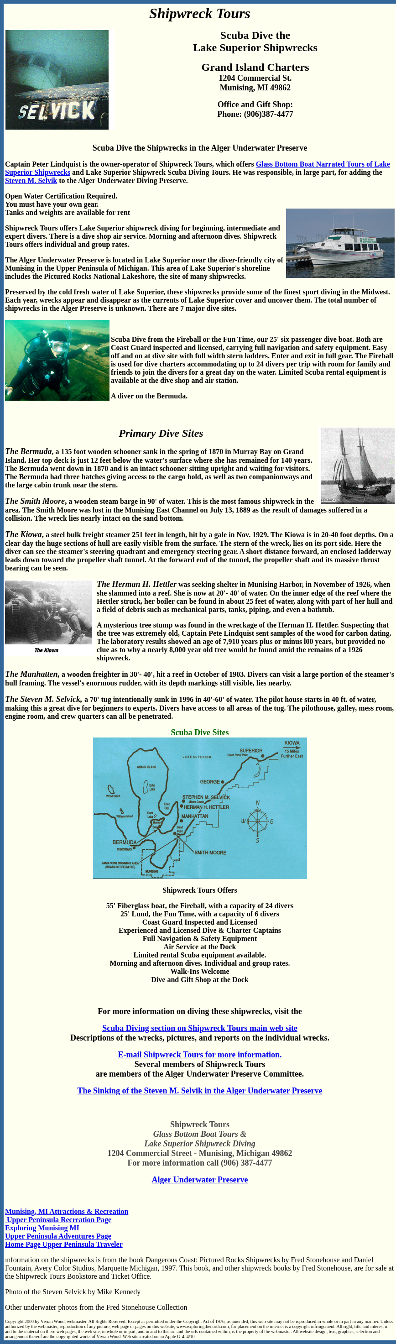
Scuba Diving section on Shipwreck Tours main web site (199, 1028)
